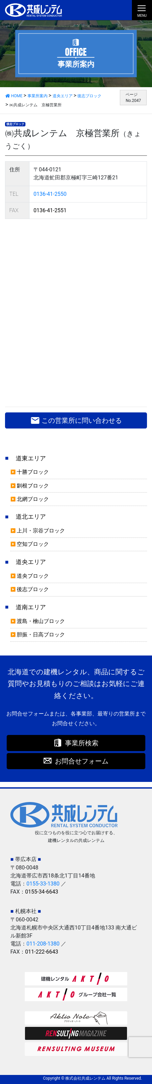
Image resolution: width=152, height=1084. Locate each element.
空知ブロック (33, 544)
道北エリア (31, 516)
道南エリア (31, 607)
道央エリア (31, 562)
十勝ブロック (33, 472)
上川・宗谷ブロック (41, 530)
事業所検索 (81, 743)
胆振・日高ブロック (41, 634)
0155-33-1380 (43, 883)
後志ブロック (15, 124)
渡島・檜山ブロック (41, 621)
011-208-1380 (43, 943)
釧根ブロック (33, 485)
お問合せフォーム (81, 761)
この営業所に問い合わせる (76, 420)
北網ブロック (33, 499)
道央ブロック (33, 576)
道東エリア (31, 458)
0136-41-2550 (50, 194)
